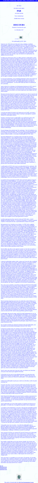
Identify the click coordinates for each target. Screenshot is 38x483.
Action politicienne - (30, 0)
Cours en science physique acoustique (26, 1)
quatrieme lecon (3, 469)
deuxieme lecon (3, 467)
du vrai (1, 465)
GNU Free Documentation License (26, 482)
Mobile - (24, 0)
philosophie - (20, 0)
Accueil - (5, 0)
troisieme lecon (3, 468)
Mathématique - (13, 0)
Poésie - (8, 0)
